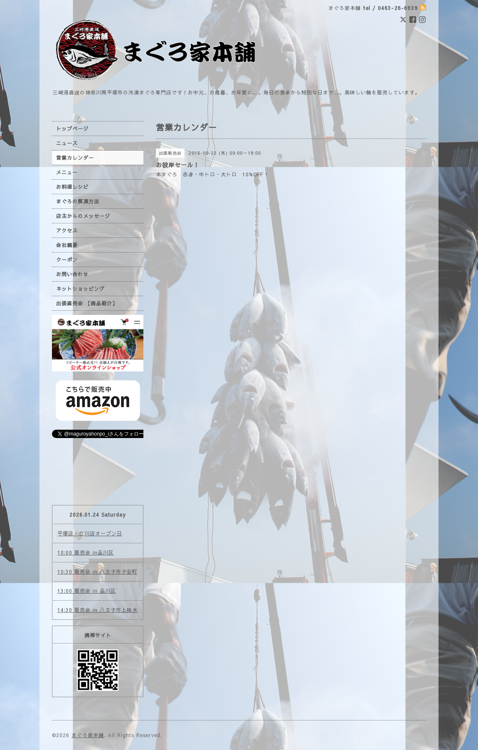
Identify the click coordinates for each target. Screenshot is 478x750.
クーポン (67, 259)
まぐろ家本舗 (87, 735)
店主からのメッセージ (83, 216)
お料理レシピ (72, 186)
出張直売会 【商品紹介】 (87, 303)
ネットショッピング (80, 288)
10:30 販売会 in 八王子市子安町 (97, 571)
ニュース (67, 143)
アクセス (67, 230)
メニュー (67, 172)
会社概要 (67, 245)
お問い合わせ (72, 274)
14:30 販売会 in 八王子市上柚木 (97, 609)
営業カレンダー (75, 157)
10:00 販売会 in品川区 (85, 552)
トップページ (72, 128)
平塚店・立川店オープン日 (89, 533)
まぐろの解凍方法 (77, 201)
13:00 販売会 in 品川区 (86, 590)
